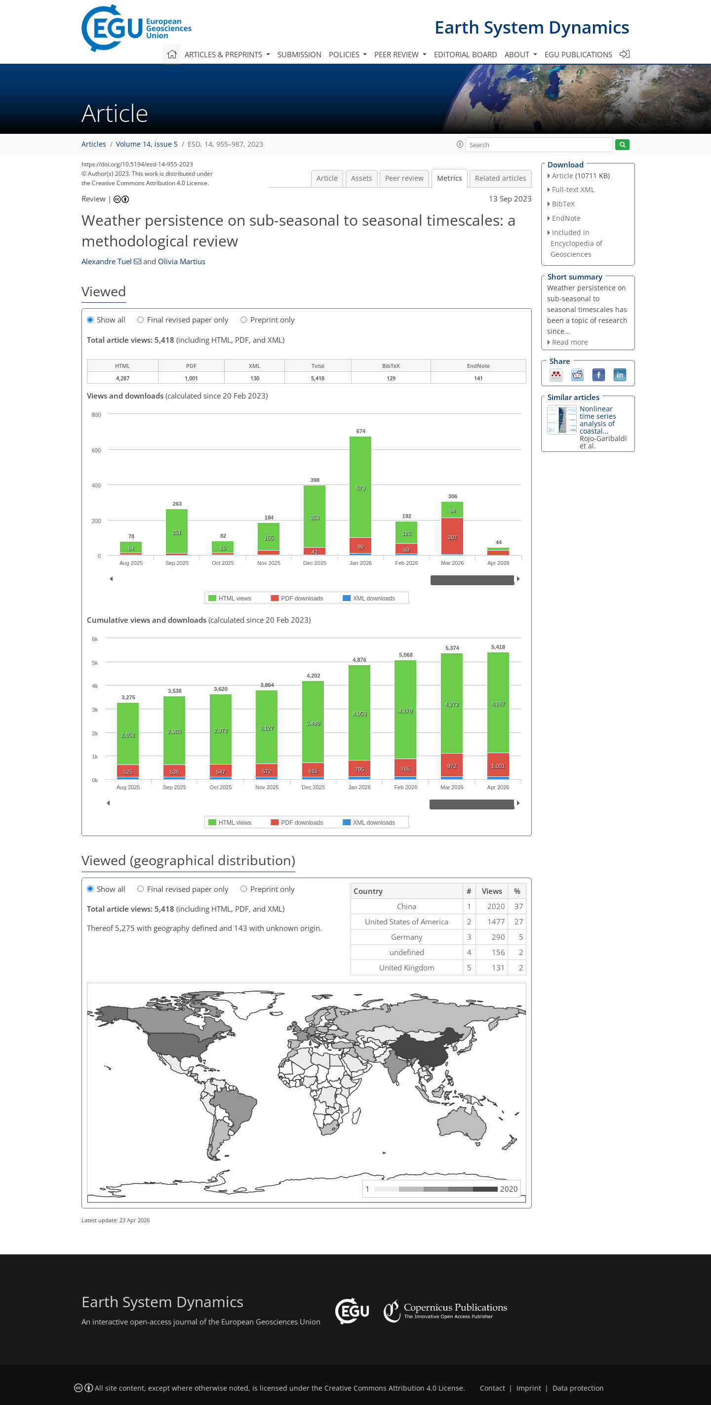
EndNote (566, 218)
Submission (299, 54)
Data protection (578, 1388)
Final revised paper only (183, 319)
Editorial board (465, 54)
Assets (361, 178)
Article (327, 178)
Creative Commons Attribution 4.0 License (393, 1388)
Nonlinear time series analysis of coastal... (598, 420)
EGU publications (578, 54)
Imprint (528, 1388)
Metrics (449, 178)
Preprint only (267, 319)
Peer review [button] (397, 54)
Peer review (404, 178)
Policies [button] (345, 54)
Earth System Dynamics (532, 27)
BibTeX (563, 203)
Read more (570, 342)
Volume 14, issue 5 (147, 144)
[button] (460, 144)
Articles (93, 144)
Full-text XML (573, 189)
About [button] (518, 54)
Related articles (500, 178)
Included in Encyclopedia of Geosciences (576, 243)
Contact (492, 1388)
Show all (106, 319)
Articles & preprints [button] (224, 54)
